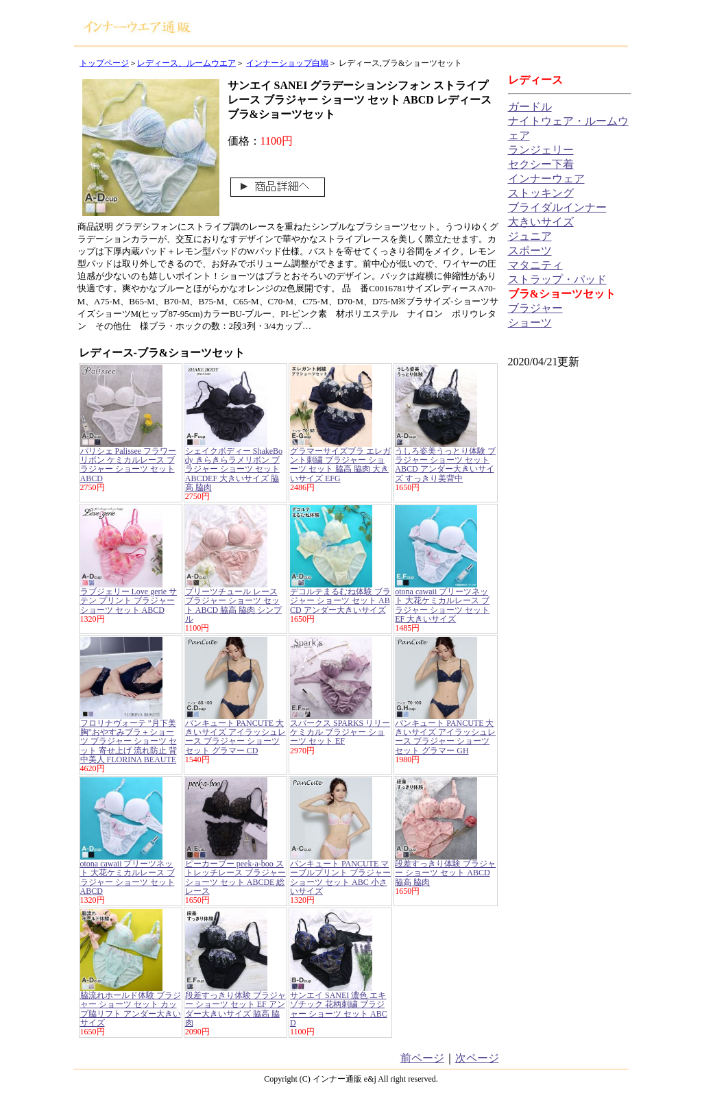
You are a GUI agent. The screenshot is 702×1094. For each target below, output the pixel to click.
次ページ (477, 1058)
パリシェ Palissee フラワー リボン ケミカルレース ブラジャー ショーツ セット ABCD (128, 464)
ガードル (530, 106)
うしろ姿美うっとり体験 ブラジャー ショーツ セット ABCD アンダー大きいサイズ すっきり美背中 (445, 464)
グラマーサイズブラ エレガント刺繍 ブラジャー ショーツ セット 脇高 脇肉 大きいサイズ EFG (340, 464)
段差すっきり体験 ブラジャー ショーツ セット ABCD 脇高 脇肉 (445, 872)
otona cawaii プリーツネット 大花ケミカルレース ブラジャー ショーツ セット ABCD (127, 877)
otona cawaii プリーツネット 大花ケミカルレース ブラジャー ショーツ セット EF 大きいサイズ (442, 605)
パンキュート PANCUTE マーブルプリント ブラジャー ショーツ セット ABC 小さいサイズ (340, 877)
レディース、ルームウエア (186, 63)
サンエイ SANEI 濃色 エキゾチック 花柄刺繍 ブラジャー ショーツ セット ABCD (338, 1009)
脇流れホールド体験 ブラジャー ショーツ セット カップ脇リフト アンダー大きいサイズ (130, 1009)
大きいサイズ (541, 222)
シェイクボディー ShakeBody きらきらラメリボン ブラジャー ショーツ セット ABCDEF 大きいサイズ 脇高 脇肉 (233, 469)
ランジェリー (541, 150)
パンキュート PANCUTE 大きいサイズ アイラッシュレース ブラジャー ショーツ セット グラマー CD (235, 736)
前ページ (422, 1058)
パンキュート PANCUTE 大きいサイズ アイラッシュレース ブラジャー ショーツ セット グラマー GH (445, 736)
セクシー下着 (541, 164)
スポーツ (530, 250)
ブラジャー (535, 308)
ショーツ (530, 322)
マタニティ (535, 265)
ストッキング (541, 193)
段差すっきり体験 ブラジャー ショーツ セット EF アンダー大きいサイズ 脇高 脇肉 (235, 1009)
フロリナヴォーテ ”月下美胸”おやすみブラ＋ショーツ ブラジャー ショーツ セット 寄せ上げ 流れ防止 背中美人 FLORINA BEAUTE (128, 741)
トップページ (104, 63)
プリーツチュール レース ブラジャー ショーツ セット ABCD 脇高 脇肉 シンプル (233, 605)
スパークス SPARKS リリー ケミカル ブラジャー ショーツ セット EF (340, 732)
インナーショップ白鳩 (287, 63)
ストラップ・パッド (557, 279)
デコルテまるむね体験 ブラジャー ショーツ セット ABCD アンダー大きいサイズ (340, 600)
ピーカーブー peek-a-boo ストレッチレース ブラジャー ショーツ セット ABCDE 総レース (235, 877)
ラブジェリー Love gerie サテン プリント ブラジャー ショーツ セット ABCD (129, 600)
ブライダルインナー (557, 207)
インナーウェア (546, 178)
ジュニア (530, 236)
